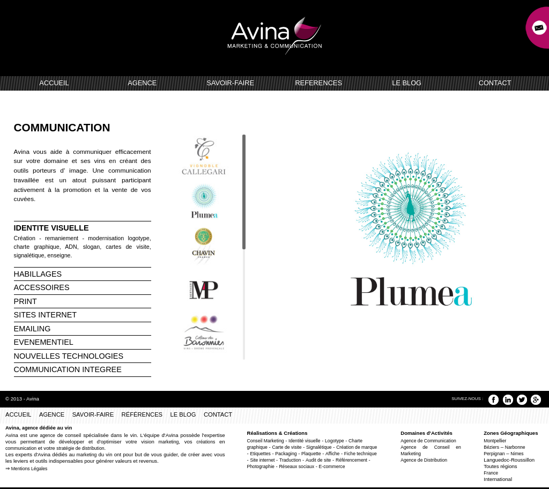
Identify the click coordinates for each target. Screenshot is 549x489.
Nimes (516, 453)
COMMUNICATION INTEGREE (68, 369)
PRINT (25, 301)
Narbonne (515, 447)
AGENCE (142, 83)
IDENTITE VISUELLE (51, 228)
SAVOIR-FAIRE (230, 83)
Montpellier (495, 440)
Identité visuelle (304, 440)
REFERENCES (318, 83)
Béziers (491, 447)
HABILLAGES (38, 274)
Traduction (290, 460)
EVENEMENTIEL (43, 342)
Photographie (260, 466)
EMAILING (32, 328)
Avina (32, 399)
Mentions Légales (29, 468)
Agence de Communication (428, 440)
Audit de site (318, 460)
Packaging (285, 453)
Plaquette (311, 453)
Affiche (332, 453)
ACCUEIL (54, 83)
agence (30, 428)
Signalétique (318, 447)
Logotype (334, 440)
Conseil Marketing (265, 440)
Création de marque (356, 447)
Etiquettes (260, 453)
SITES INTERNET (45, 314)
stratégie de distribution (80, 448)
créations (205, 441)
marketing (168, 441)
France (491, 473)
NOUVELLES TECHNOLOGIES (68, 356)
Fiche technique (360, 453)
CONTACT (495, 83)
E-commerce (332, 466)
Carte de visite (286, 447)
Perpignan (494, 453)
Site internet (262, 460)
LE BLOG (406, 83)
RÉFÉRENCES (142, 414)
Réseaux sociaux (296, 466)
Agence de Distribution (423, 460)
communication (20, 448)
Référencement (351, 460)
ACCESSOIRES (42, 287)
